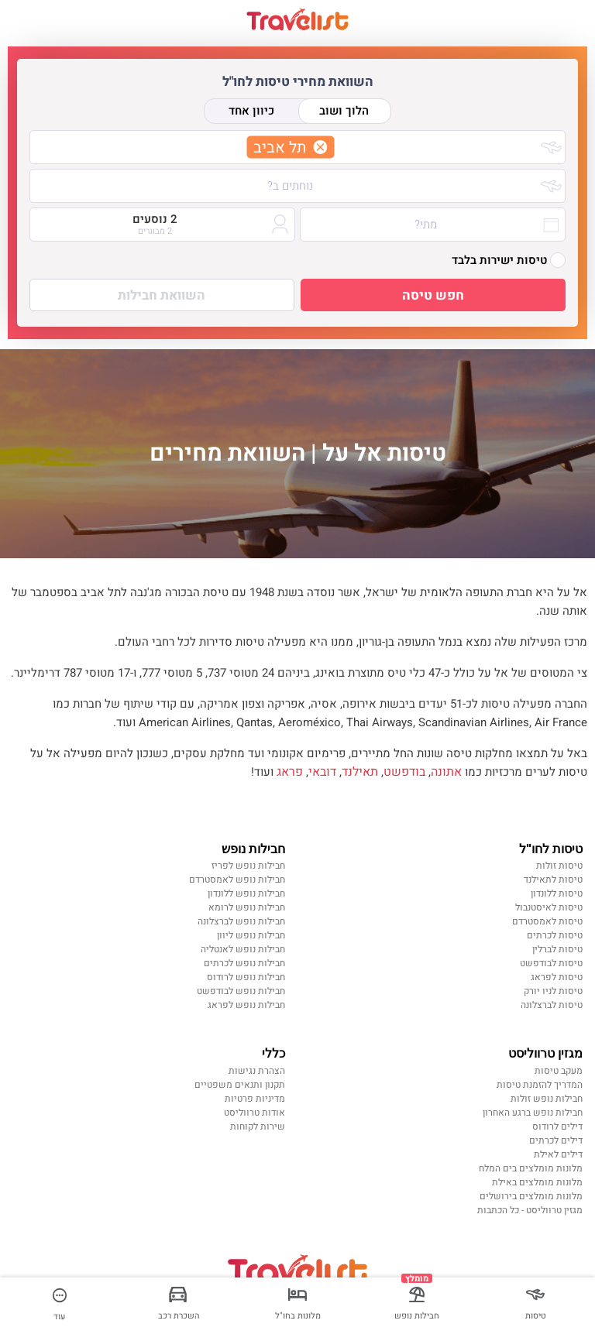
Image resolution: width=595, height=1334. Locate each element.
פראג (290, 772)
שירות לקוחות (257, 1126)
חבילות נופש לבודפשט (241, 991)
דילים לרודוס (557, 1126)
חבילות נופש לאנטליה (243, 949)
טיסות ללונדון (557, 893)
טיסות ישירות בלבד (509, 260)
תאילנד (360, 772)
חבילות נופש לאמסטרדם (237, 879)
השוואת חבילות (161, 295)
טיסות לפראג (557, 977)
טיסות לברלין (557, 949)
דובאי (322, 772)
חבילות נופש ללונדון (246, 893)
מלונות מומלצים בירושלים (531, 1196)
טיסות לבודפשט (551, 963)
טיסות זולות (559, 866)
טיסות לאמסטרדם (547, 921)
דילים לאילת (558, 1154)
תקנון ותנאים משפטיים (239, 1085)
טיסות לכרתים (555, 935)
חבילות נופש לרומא (246, 907)
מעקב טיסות (559, 1071)
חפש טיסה (433, 295)
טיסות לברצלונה (552, 1005)
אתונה (446, 772)
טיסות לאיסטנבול (549, 907)
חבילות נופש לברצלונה (241, 921)
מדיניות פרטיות (255, 1099)
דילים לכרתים (556, 1140)
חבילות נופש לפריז (248, 866)
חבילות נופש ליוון (251, 935)
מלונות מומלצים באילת (537, 1182)
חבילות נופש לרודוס (246, 977)
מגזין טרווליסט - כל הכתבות (530, 1210)
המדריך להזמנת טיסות (540, 1085)
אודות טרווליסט (254, 1113)
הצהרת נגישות (257, 1071)
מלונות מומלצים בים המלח (531, 1168)
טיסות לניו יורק (553, 991)
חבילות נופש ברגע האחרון (533, 1113)
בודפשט (404, 772)
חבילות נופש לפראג (246, 1005)
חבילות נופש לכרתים (244, 963)
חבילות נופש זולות (547, 1099)
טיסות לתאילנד (553, 879)
